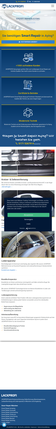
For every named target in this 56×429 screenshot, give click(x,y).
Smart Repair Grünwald (8, 410)
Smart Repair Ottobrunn (8, 414)
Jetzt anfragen (6, 187)
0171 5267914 (22, 1)
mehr (28, 224)
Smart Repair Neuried (7, 418)
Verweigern (28, 219)
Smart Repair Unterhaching (9, 412)
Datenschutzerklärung (43, 427)
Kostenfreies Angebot (28, 42)
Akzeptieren (28, 215)
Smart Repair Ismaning (8, 408)
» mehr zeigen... (6, 422)
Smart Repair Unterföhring (9, 416)
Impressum (34, 427)
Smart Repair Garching (8, 420)
